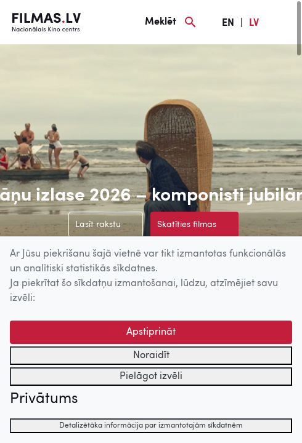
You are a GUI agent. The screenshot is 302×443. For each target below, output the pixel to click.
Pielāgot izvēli (151, 376)
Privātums (44, 399)
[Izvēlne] (283, 22)
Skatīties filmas (186, 224)
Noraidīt (151, 356)
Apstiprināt (151, 332)
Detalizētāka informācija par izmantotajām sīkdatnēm (151, 425)
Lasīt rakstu (98, 224)
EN (228, 23)
